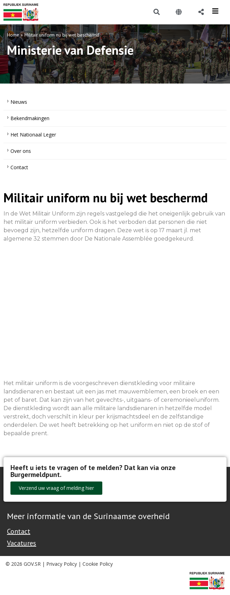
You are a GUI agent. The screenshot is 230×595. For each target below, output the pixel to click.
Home (13, 35)
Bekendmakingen (29, 118)
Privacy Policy (61, 564)
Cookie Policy (97, 564)
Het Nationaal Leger (33, 134)
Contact (19, 167)
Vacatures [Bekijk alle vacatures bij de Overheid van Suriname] (21, 543)
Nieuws (18, 102)
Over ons (20, 151)
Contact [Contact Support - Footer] (18, 531)
